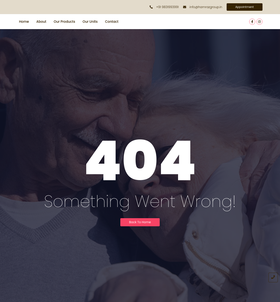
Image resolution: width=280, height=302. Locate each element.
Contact (111, 22)
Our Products (64, 22)
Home (24, 22)
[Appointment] (243, 7)
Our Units (90, 22)
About (41, 22)
